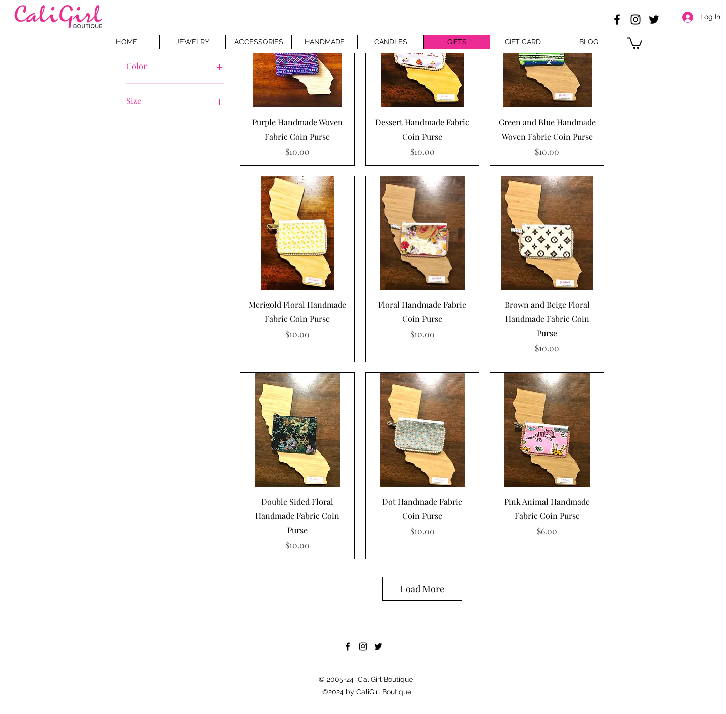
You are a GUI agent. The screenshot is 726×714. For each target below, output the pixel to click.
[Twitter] (654, 19)
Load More (422, 588)
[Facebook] (617, 19)
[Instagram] (635, 19)
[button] (634, 42)
